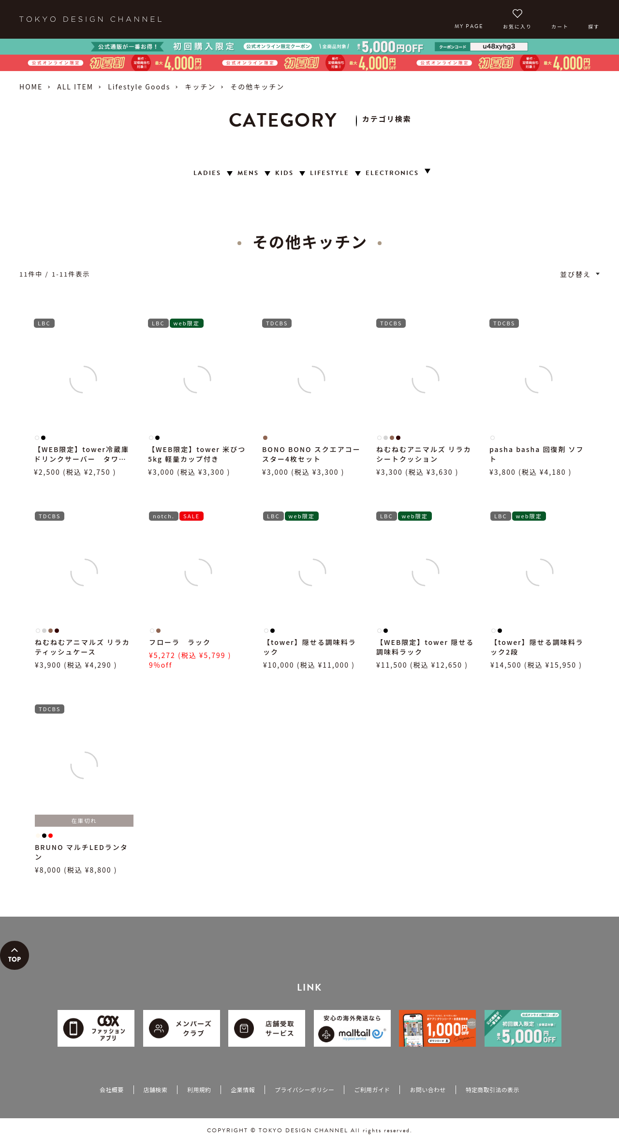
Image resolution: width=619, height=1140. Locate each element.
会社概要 (111, 1089)
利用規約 (199, 1089)
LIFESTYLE (329, 173)
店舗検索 (155, 1089)
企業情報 (242, 1089)
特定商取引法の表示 (492, 1089)
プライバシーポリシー (304, 1089)
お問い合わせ (427, 1089)
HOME (31, 86)
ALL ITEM (75, 86)
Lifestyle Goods (139, 86)
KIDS (284, 173)
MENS (248, 173)
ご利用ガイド (372, 1089)
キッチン (200, 86)
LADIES (207, 173)
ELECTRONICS (392, 173)
